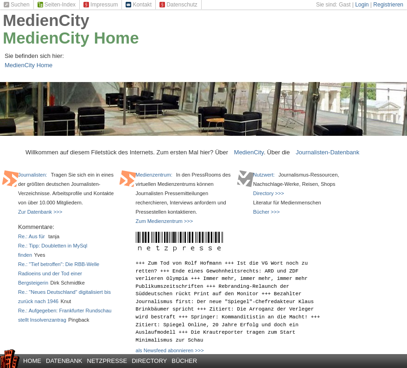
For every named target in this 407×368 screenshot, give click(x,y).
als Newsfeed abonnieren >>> (170, 350)
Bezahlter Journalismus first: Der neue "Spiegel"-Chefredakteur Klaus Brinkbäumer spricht (225, 301)
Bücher (184, 360)
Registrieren (388, 4)
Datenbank (64, 360)
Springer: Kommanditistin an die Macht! (249, 317)
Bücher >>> (266, 212)
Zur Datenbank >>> (40, 212)
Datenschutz (178, 4)
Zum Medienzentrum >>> (164, 221)
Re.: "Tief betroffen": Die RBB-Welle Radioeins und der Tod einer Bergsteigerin (58, 273)
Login (362, 4)
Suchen (17, 4)
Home (32, 360)
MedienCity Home (71, 38)
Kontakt (139, 4)
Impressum (100, 4)
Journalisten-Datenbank (327, 152)
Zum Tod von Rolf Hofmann (185, 263)
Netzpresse (107, 360)
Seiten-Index (57, 4)
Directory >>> (268, 193)
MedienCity (46, 20)
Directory (149, 360)
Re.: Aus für (32, 236)
